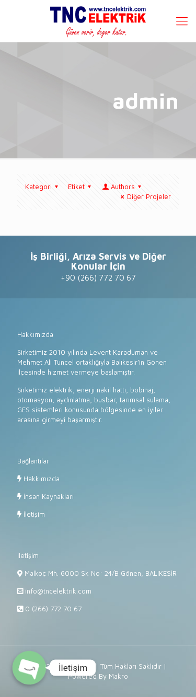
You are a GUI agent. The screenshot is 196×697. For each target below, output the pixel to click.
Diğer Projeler (144, 196)
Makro (118, 676)
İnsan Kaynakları (47, 496)
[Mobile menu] (182, 21)
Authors (122, 186)
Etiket (81, 186)
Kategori (43, 186)
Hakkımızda (40, 478)
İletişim (33, 514)
